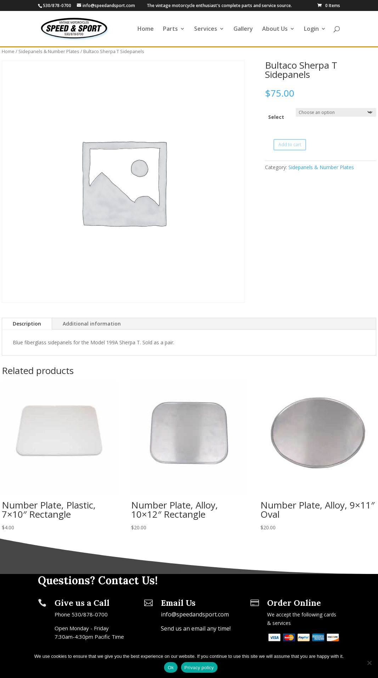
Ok (171, 667)
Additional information (92, 323)
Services (205, 29)
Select (276, 117)
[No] (369, 662)
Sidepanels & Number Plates (48, 51)
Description (27, 323)
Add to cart (289, 145)
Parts (170, 29)
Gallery (243, 29)
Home (145, 29)
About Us (275, 29)
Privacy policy (199, 667)
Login (311, 29)
